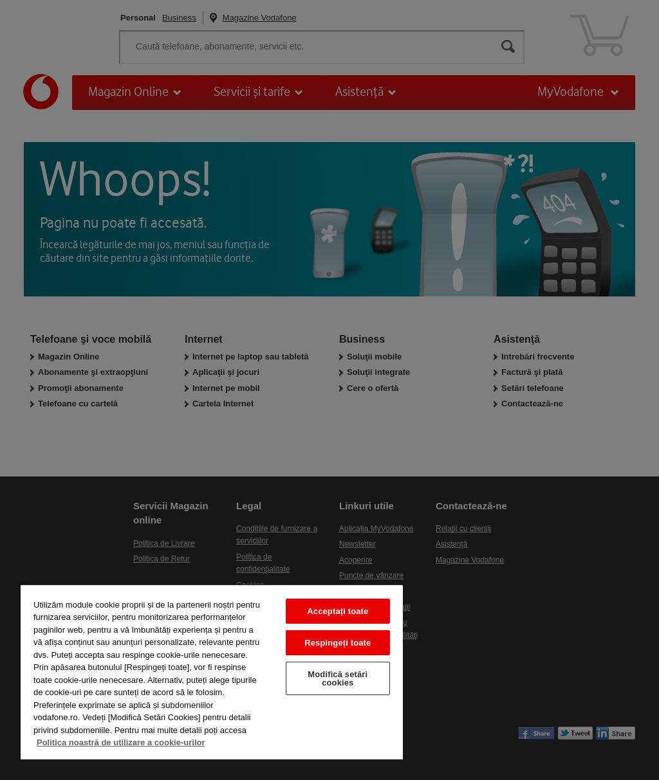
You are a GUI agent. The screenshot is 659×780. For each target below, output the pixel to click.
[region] (212, 671)
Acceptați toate (337, 611)
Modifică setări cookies (337, 678)
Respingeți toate (337, 643)
